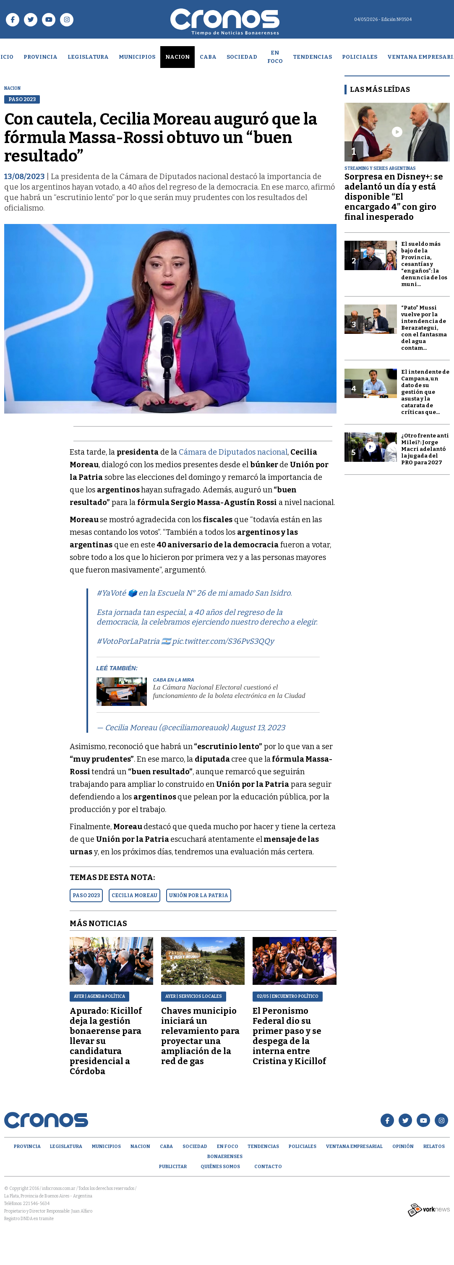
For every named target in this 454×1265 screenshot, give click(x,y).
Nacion (177, 57)
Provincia (40, 57)
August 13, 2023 (257, 727)
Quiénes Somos (220, 1166)
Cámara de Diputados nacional (233, 452)
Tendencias (312, 57)
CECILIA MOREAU (134, 895)
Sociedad (242, 57)
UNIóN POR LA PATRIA (198, 895)
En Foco (275, 56)
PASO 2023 (86, 895)
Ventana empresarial (354, 1146)
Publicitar (173, 1166)
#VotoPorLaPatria (128, 641)
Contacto (268, 1166)
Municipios (137, 57)
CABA (208, 57)
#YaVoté (111, 593)
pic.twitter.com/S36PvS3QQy (223, 641)
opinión (403, 1146)
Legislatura (88, 57)
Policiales (359, 57)
